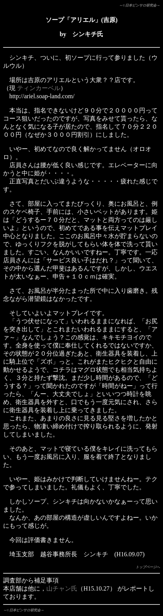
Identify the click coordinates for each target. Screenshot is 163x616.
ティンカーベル (38, 88)
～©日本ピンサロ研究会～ (139, 5)
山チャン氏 (61, 588)
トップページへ (148, 567)
